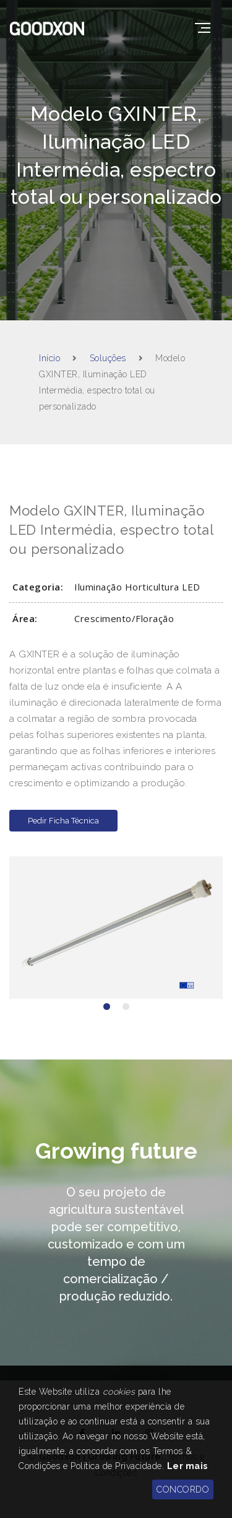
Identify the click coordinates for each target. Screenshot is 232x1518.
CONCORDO (183, 1489)
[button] (106, 1006)
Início (49, 358)
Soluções (108, 358)
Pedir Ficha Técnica (63, 820)
